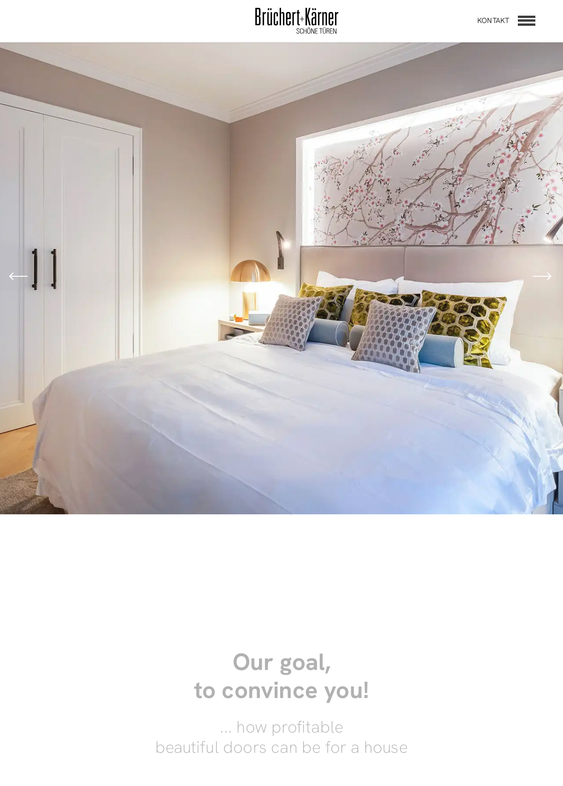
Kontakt (493, 20)
